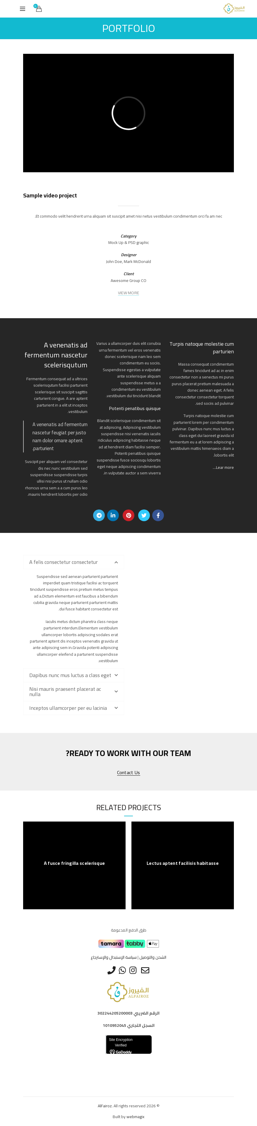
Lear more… (223, 467)
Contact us (128, 772)
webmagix (135, 1116)
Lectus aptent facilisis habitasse (183, 863)
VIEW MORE (128, 293)
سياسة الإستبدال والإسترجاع (114, 957)
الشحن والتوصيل (152, 957)
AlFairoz (105, 1106)
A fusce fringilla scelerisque (74, 863)
